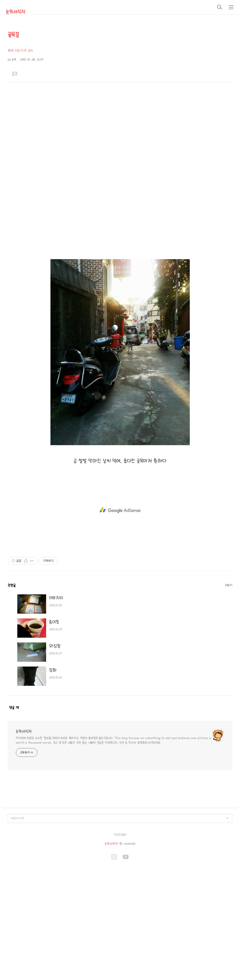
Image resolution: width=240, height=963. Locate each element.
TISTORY (120, 835)
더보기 (228, 585)
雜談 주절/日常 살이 (20, 50)
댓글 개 (14, 707)
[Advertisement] (120, 118)
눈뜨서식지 (15, 12)
